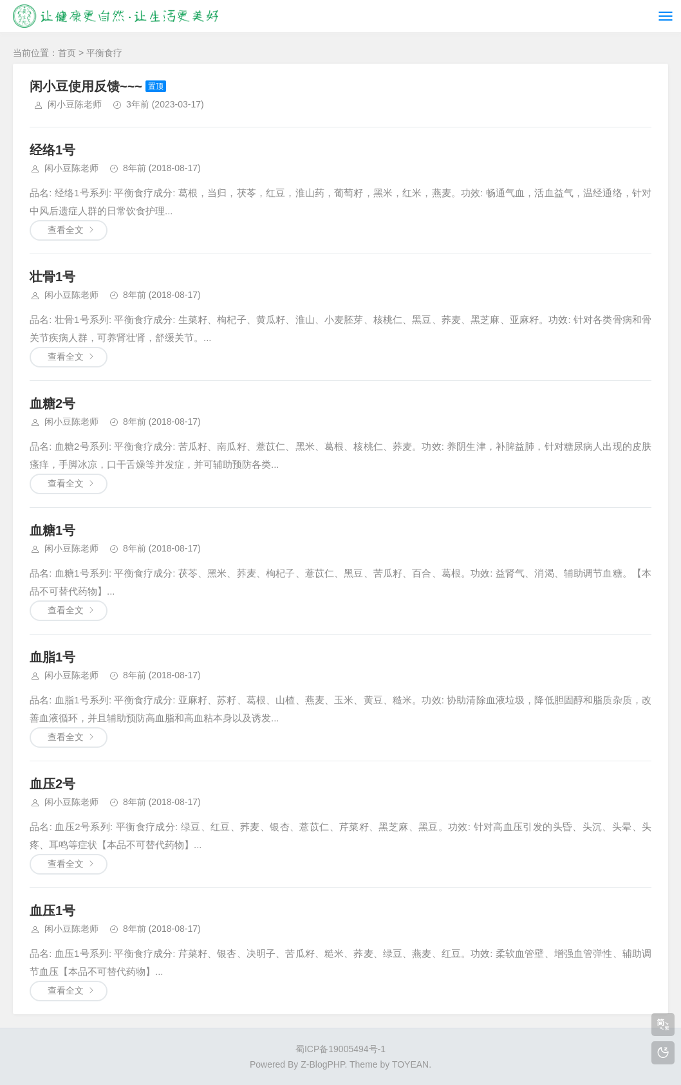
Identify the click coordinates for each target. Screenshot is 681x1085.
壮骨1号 (52, 277)
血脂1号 (52, 657)
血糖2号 (52, 403)
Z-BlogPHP (322, 1064)
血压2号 (52, 784)
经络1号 (52, 150)
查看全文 (66, 230)
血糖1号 (52, 530)
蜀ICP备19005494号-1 (340, 1049)
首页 (67, 53)
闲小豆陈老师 (75, 104)
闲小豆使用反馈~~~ (86, 86)
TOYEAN (410, 1064)
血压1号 (52, 911)
